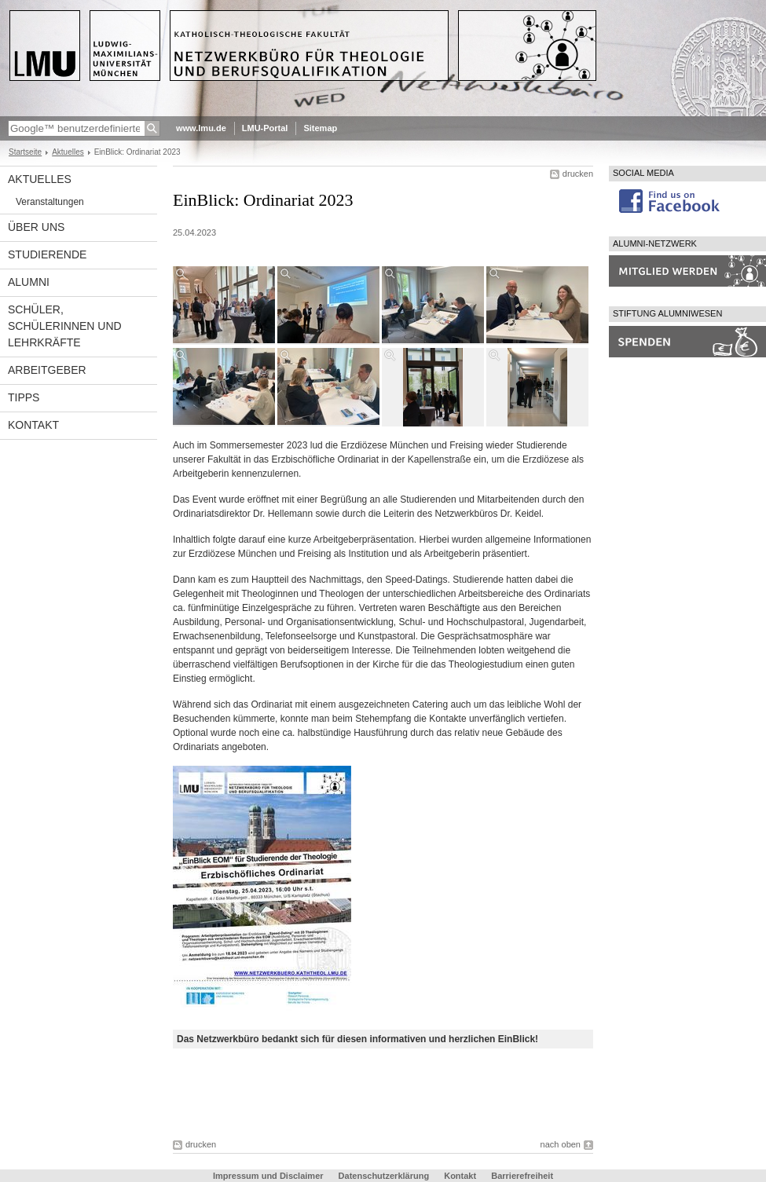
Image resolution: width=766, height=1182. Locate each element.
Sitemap (320, 128)
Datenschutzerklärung (384, 1175)
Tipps (23, 397)
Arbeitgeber (47, 370)
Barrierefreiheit (522, 1175)
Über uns (36, 227)
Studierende (47, 254)
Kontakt (33, 425)
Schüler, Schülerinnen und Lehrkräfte (65, 326)
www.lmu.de (201, 128)
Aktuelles (68, 152)
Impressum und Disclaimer (268, 1175)
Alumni (28, 282)
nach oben (561, 1144)
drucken (578, 173)
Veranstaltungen (50, 201)
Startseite (25, 152)
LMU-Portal (265, 128)
